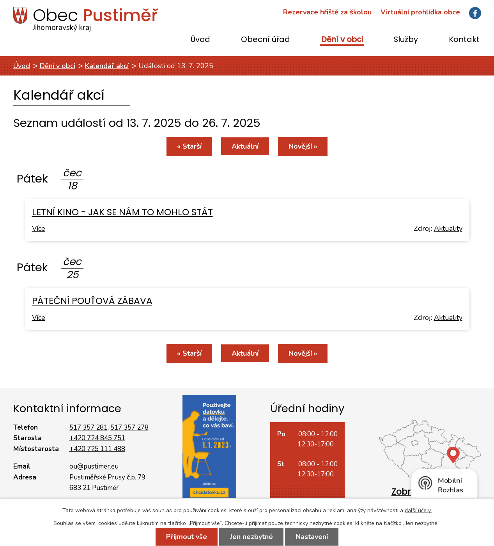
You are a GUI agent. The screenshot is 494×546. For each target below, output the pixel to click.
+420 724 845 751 (97, 438)
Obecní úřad (265, 40)
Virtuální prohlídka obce (420, 12)
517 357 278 (129, 427)
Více (38, 228)
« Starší (189, 146)
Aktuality (448, 228)
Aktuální (245, 146)
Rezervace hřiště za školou (327, 12)
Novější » (303, 146)
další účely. (418, 510)
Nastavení (312, 536)
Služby (406, 40)
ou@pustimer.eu (94, 466)
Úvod (200, 40)
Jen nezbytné (251, 536)
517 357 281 (88, 427)
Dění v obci (342, 40)
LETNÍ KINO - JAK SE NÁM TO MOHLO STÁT (122, 211)
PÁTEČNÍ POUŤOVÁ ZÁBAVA (92, 300)
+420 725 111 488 (97, 448)
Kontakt (464, 40)
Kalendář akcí (107, 65)
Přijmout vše (186, 536)
